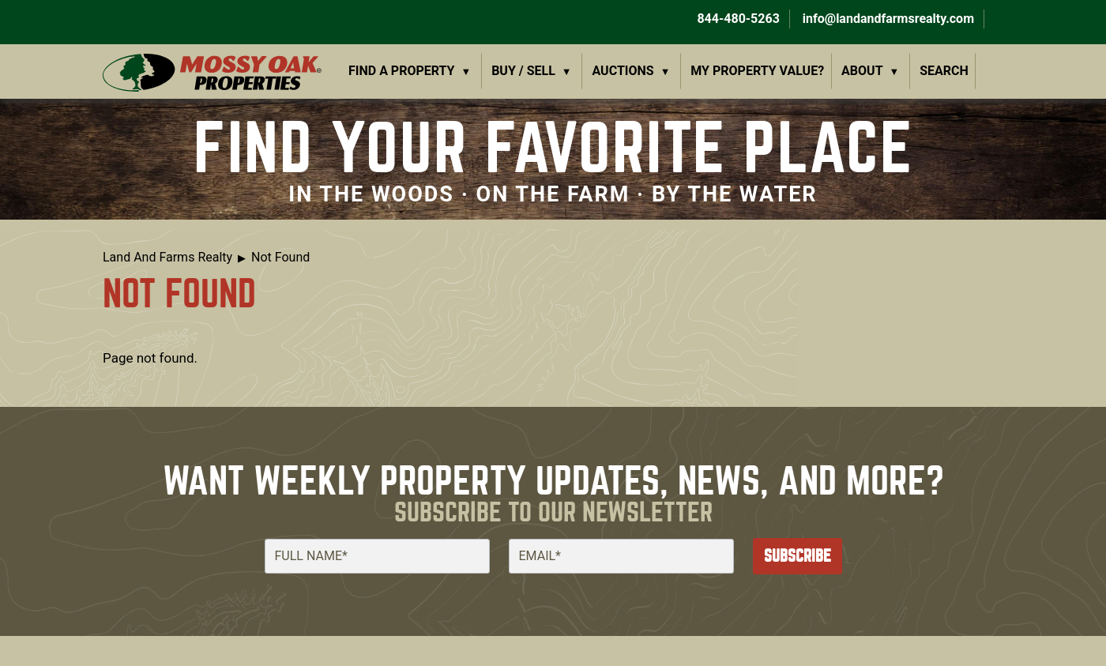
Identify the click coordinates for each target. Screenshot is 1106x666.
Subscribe (797, 555)
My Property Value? (757, 70)
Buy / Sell (523, 70)
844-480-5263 (736, 18)
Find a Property (401, 70)
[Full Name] (377, 556)
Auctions (623, 70)
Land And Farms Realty (167, 257)
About (861, 70)
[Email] (621, 556)
